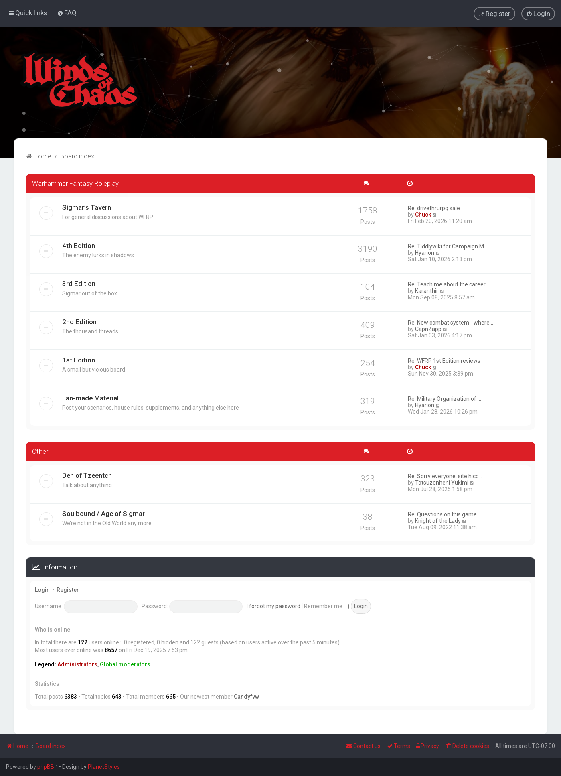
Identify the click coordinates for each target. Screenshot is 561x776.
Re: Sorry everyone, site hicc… (445, 476)
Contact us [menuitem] (363, 746)
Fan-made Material (90, 398)
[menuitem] (67, 13)
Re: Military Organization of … (444, 398)
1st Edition (78, 359)
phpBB (45, 767)
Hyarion (424, 252)
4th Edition (78, 245)
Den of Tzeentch (87, 475)
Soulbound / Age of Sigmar (103, 513)
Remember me (326, 606)
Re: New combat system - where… (450, 322)
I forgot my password (273, 606)
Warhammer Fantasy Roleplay (75, 183)
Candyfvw (246, 696)
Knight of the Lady (438, 520)
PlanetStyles (104, 767)
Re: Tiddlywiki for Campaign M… (448, 246)
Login (42, 590)
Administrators (77, 664)
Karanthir (426, 290)
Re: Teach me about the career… (448, 284)
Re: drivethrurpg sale (434, 208)
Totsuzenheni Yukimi (441, 482)
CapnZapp (428, 328)
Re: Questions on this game (442, 514)
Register (68, 590)
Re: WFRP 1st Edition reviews (444, 360)
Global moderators (125, 664)
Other (40, 451)
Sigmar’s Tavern (86, 207)
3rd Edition (78, 283)
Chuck (423, 214)
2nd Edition (79, 321)
